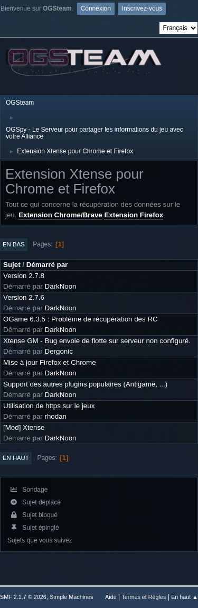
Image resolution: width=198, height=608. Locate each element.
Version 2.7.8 (23, 276)
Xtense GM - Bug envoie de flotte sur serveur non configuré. (97, 341)
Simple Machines (71, 597)
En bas (14, 244)
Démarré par (47, 265)
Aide (111, 597)
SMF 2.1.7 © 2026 (23, 597)
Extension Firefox (133, 215)
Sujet (12, 265)
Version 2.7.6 (23, 297)
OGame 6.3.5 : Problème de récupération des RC (80, 319)
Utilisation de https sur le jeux (49, 406)
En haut (16, 458)
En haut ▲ (184, 597)
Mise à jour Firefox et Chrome (49, 362)
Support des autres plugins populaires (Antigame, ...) (85, 384)
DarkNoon (61, 286)
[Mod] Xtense (24, 427)
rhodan (56, 416)
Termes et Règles (143, 597)
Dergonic (59, 351)
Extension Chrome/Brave (60, 215)
